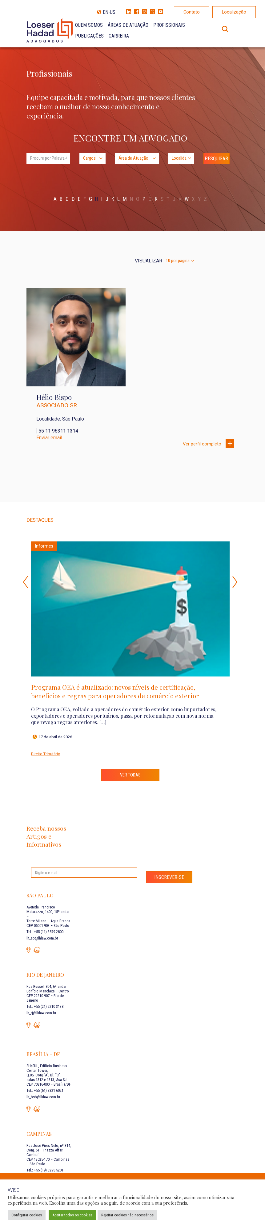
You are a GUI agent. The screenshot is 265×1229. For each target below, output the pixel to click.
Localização (234, 12)
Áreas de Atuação (128, 25)
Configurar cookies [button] (26, 1215)
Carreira (119, 36)
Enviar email (49, 438)
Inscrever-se (169, 877)
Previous (26, 582)
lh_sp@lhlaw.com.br (42, 938)
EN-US (109, 12)
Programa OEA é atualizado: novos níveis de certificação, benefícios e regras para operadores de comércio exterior (115, 691)
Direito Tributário (45, 754)
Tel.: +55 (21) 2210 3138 (44, 1006)
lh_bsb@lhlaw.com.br (43, 1097)
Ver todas (130, 775)
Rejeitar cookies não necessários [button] (127, 1215)
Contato (191, 12)
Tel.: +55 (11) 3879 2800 (44, 931)
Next (235, 582)
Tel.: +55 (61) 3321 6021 (44, 1090)
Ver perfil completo (208, 443)
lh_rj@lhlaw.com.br (41, 1013)
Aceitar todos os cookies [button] (72, 1215)
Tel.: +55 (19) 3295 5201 (44, 1170)
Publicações (89, 36)
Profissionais (169, 25)
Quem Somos (89, 25)
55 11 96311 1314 (58, 431)
